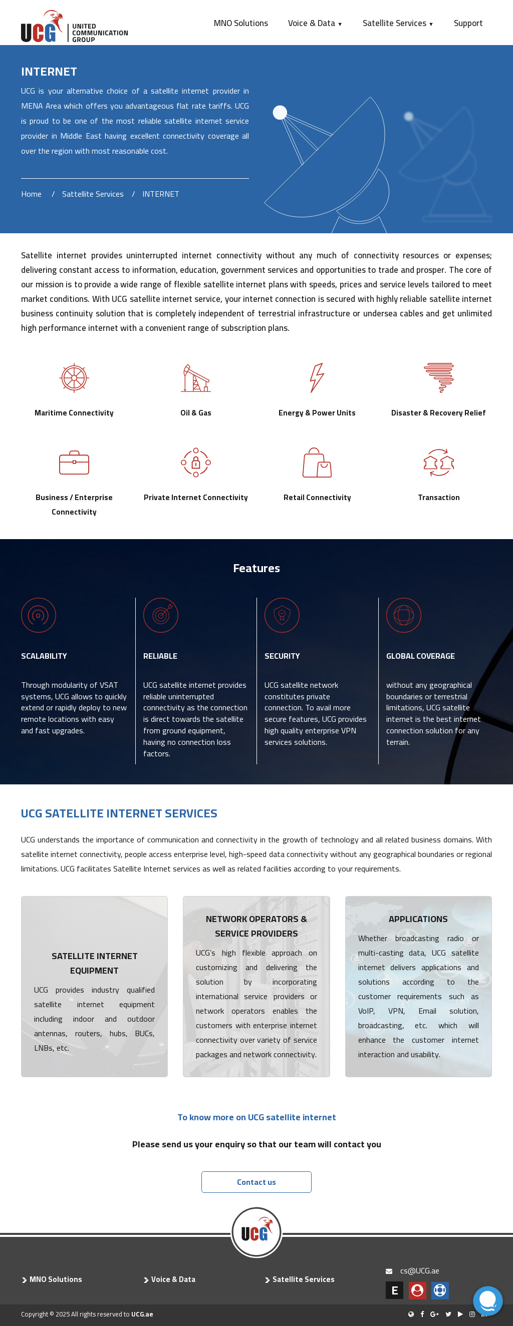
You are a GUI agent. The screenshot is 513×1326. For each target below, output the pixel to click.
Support (468, 23)
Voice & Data (315, 23)
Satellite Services (398, 23)
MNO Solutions (241, 23)
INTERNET (160, 193)
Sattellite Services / (98, 193)
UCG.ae (142, 1314)
